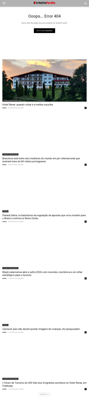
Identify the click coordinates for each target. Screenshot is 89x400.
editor (4, 108)
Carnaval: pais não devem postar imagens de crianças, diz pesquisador (41, 329)
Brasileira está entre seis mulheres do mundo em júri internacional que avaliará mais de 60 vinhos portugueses (41, 160)
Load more (44, 394)
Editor (4, 164)
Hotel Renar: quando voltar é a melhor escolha (27, 104)
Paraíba (5, 211)
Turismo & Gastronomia (10, 100)
